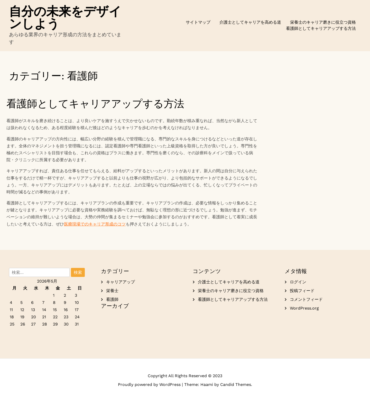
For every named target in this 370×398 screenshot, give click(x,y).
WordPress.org (304, 308)
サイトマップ (198, 22)
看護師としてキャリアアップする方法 (321, 28)
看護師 (112, 299)
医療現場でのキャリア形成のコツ (95, 224)
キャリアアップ (120, 281)
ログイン (298, 281)
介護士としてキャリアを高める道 (250, 22)
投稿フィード (302, 290)
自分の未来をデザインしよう (65, 17)
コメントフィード (306, 299)
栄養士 (112, 290)
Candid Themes (235, 384)
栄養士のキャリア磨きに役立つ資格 (323, 22)
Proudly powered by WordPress (150, 384)
